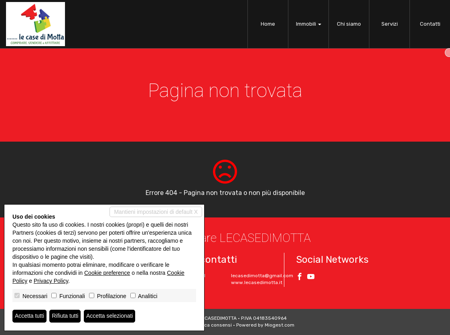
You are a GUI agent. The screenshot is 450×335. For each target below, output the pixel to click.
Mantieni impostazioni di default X (156, 212)
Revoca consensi (212, 325)
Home (268, 24)
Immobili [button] (308, 24)
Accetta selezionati (109, 316)
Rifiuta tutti (65, 316)
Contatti (430, 24)
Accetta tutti (29, 316)
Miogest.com (279, 325)
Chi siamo (349, 24)
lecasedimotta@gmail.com (262, 275)
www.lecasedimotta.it (256, 282)
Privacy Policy (51, 281)
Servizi (389, 24)
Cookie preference (107, 273)
